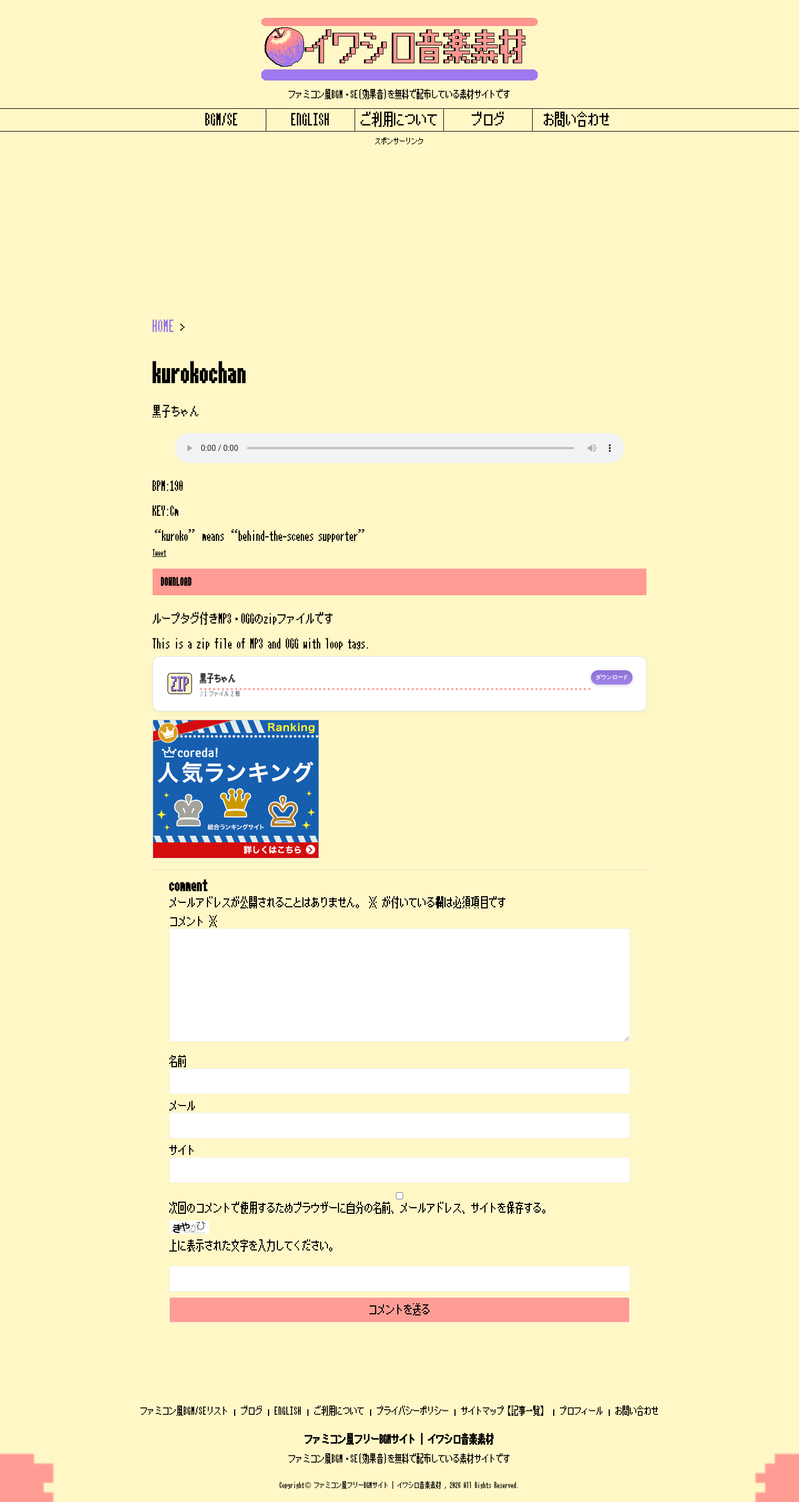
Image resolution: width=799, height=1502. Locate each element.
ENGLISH (310, 120)
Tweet (159, 553)
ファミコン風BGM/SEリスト (184, 1410)
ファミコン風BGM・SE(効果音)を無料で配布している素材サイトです (399, 1458)
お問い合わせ (577, 120)
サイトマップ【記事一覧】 (504, 1410)
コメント (193, 921)
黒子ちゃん (218, 679)
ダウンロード (611, 677)
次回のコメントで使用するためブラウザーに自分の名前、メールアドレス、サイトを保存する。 (360, 1208)
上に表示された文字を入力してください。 (253, 1246)
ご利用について (399, 120)
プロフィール (581, 1410)
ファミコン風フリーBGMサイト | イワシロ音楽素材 (399, 1440)
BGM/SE (222, 120)
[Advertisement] (399, 224)
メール (182, 1106)
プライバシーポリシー (413, 1410)
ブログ (488, 120)
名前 (178, 1061)
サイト (182, 1150)
